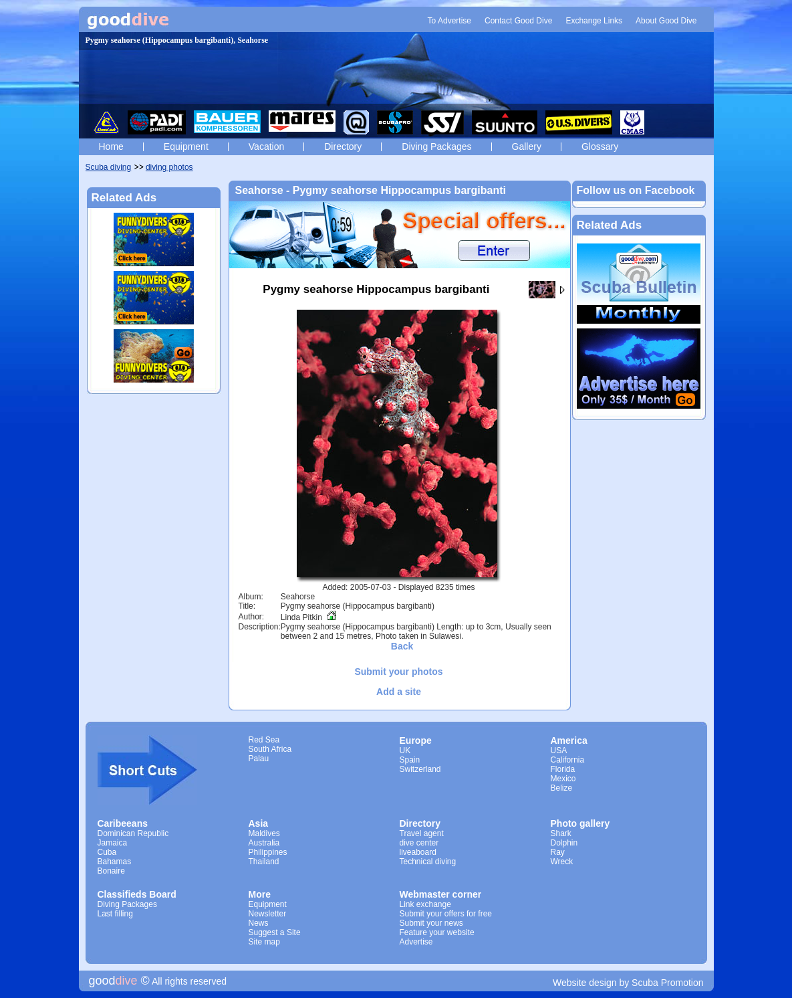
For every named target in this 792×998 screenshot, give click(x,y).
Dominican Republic (133, 833)
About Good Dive (666, 20)
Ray (558, 852)
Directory (343, 146)
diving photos (169, 167)
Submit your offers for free (446, 913)
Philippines (268, 852)
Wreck (562, 861)
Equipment (186, 146)
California (568, 760)
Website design (584, 982)
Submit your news (431, 923)
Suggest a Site (275, 932)
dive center (419, 842)
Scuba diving (109, 167)
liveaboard (418, 852)
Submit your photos (398, 671)
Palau (259, 758)
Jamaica (113, 842)
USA (559, 750)
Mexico (563, 778)
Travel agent (422, 833)
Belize (562, 788)
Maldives (264, 833)
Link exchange (425, 904)
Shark (561, 833)
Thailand (264, 861)
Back (402, 646)
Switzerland (420, 769)
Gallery (526, 146)
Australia (264, 842)
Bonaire (111, 871)
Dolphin (564, 842)
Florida (563, 769)
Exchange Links (593, 20)
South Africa (270, 749)
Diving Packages (436, 146)
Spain (410, 760)
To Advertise (449, 20)
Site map (264, 941)
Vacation (266, 146)
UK (405, 750)
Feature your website (437, 932)
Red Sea (264, 739)
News (259, 923)
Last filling (115, 913)
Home (111, 146)
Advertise (416, 941)
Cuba (107, 852)
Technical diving (428, 861)
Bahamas (115, 861)
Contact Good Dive (518, 20)
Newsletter (268, 913)
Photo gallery (580, 823)
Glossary (599, 146)
